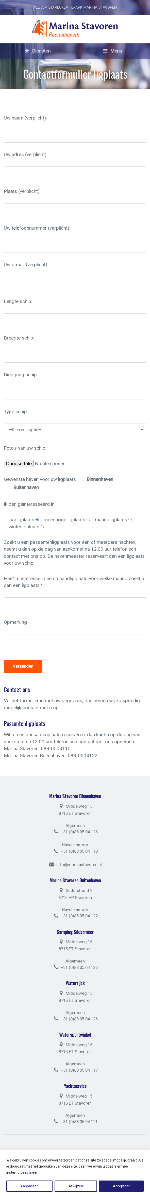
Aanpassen (29, 1186)
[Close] (146, 1152)
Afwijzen (76, 1186)
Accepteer (121, 1186)
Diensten (38, 51)
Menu (112, 51)
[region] (75, 1173)
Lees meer (29, 1172)
